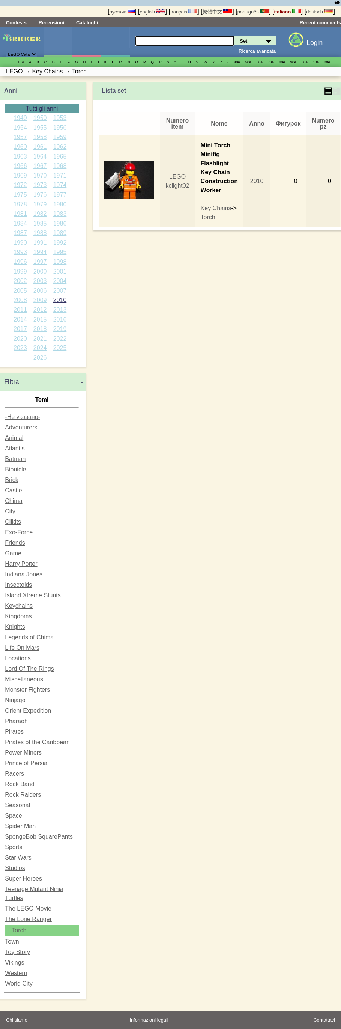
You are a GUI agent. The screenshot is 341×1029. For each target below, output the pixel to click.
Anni (11, 90)
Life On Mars (22, 648)
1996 (20, 262)
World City (19, 983)
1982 (40, 214)
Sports (13, 847)
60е (260, 62)
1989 (60, 233)
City (10, 511)
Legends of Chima (29, 637)
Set (58, 42)
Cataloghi (87, 22)
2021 (40, 338)
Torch (19, 930)
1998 (60, 262)
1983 (60, 214)
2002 (20, 281)
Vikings (14, 962)
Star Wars (18, 857)
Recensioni (51, 22)
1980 (60, 204)
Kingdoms (18, 616)
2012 (40, 310)
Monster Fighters (27, 689)
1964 (40, 156)
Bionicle (15, 469)
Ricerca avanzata (257, 51)
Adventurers (21, 427)
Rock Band (19, 784)
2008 (20, 300)
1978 (20, 204)
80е (282, 62)
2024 (40, 348)
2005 (20, 290)
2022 (60, 338)
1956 (60, 127)
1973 (40, 185)
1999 (20, 271)
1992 (60, 242)
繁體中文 (218, 12)
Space (13, 815)
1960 (20, 147)
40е (237, 62)
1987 (20, 233)
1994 (40, 252)
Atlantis (14, 448)
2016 (60, 319)
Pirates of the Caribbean (37, 742)
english (152, 12)
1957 (20, 137)
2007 (60, 290)
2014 (20, 319)
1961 (40, 147)
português (253, 12)
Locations (18, 658)
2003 (40, 281)
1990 (20, 242)
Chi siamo (16, 1020)
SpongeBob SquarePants (39, 836)
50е (248, 62)
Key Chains (216, 208)
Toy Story (17, 952)
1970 (40, 175)
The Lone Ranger (28, 919)
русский (122, 12)
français (183, 12)
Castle (13, 490)
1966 (20, 166)
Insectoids (18, 585)
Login (314, 42)
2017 (20, 329)
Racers (14, 773)
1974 (60, 185)
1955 (40, 127)
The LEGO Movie (28, 908)
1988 (40, 233)
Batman (15, 459)
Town (12, 941)
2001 (60, 271)
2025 (60, 348)
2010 (60, 300)
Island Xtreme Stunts (33, 595)
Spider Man (20, 826)
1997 (40, 262)
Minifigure (86, 42)
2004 (60, 281)
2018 (40, 329)
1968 (60, 166)
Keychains (19, 606)
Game (13, 553)
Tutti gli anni (42, 108)
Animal (14, 438)
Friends (15, 543)
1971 (60, 175)
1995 (60, 252)
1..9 (21, 62)
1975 (20, 194)
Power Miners (23, 752)
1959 (60, 137)
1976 (40, 194)
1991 (40, 242)
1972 (20, 185)
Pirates (14, 731)
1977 (60, 194)
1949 (20, 118)
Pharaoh (16, 721)
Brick (11, 480)
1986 (60, 223)
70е (271, 62)
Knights (15, 627)
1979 (40, 204)
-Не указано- (22, 417)
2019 (60, 329)
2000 (40, 271)
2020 (20, 338)
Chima (13, 501)
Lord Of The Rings (29, 669)
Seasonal (17, 805)
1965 (60, 156)
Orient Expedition (28, 710)
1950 (40, 118)
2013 (60, 310)
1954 (20, 127)
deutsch (319, 12)
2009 (40, 300)
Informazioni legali (148, 1020)
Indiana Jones (23, 574)
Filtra (11, 381)
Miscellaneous (24, 679)
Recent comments (320, 22)
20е (327, 62)
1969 (20, 175)
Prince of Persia (26, 763)
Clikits (13, 522)
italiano (287, 12)
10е (316, 62)
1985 (40, 223)
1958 (40, 137)
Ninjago (15, 700)
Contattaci (324, 1020)
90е (293, 62)
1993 (20, 252)
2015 (40, 319)
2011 (20, 310)
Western (16, 973)
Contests (16, 22)
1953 (60, 118)
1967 (40, 166)
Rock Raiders (23, 794)
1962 (60, 147)
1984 (20, 223)
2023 (20, 348)
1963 (20, 156)
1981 (20, 214)
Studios (15, 868)
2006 (40, 290)
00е (305, 62)
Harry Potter (21, 564)
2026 (40, 357)
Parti (115, 42)
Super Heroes (23, 878)
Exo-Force (19, 532)
